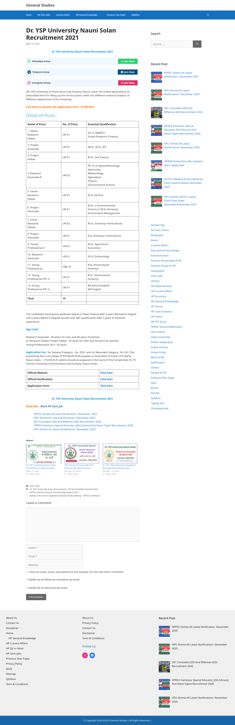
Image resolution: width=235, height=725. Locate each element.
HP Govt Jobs (43, 15)
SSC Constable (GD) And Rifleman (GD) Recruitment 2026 (67, 421)
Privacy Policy (14, 663)
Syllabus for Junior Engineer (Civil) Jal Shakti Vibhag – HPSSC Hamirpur (65, 495)
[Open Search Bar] (208, 14)
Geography (157, 270)
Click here (106, 372)
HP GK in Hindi (14, 648)
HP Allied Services (161, 286)
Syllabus (136, 15)
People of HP (158, 372)
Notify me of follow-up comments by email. (54, 579)
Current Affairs (63, 15)
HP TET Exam (159, 321)
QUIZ (9, 668)
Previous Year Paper (116, 15)
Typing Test (157, 403)
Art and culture (160, 230)
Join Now (128, 61)
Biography (157, 235)
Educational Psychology (165, 250)
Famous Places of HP (163, 265)
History (155, 281)
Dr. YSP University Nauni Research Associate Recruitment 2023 (119, 466)
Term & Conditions (17, 684)
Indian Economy (160, 337)
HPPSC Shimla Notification (166, 326)
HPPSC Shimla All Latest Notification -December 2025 (65, 414)
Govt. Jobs (35, 485)
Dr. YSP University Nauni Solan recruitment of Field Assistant (41, 466)
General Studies (40, 5)
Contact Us (12, 623)
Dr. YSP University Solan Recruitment (48, 489)
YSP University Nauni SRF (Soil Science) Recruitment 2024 (79, 466)
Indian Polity (158, 352)
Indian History (159, 347)
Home (28, 15)
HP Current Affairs (162, 291)
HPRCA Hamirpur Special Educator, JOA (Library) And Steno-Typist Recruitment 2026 (83, 425)
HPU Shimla (158, 332)
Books (154, 240)
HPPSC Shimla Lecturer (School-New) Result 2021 (54, 492)
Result (154, 388)
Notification (158, 362)
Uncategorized (159, 408)
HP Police (156, 316)
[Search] (197, 44)
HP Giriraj (156, 306)
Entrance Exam (160, 255)
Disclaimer (12, 628)
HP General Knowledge (90, 14)
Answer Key (158, 225)
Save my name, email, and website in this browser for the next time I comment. (76, 572)
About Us (11, 618)
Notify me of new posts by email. (48, 587)
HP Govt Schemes (161, 311)
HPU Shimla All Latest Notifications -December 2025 (64, 417)
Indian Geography (162, 342)
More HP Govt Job (51, 406)
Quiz (153, 383)
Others (155, 367)
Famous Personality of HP (166, 260)
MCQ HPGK (157, 357)
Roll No (155, 393)
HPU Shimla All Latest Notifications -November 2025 (65, 429)
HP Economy (158, 296)
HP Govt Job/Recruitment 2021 (83, 489)
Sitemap (11, 674)
